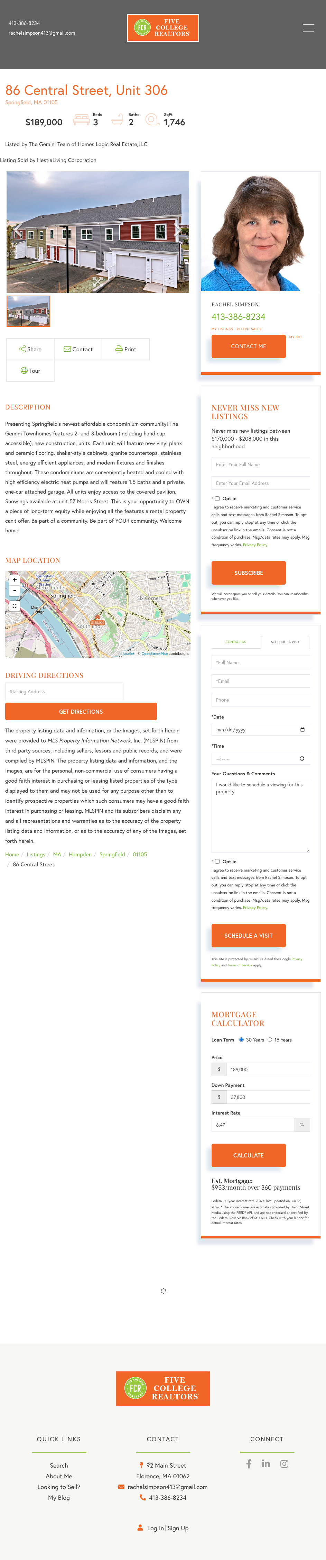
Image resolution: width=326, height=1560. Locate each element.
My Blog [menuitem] (59, 1497)
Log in (155, 1528)
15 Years (280, 1039)
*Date (218, 717)
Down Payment (228, 1085)
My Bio (295, 337)
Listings (36, 835)
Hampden (80, 835)
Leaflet (129, 653)
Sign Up (178, 1528)
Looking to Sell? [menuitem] (58, 1486)
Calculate (248, 1155)
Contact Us (235, 642)
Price (217, 1057)
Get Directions (158, 692)
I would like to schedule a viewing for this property (261, 816)
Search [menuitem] (59, 1465)
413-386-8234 (24, 23)
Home (12, 835)
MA (57, 835)
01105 (140, 835)
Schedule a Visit (285, 642)
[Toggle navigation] (308, 28)
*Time (218, 746)
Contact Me (248, 346)
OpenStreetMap (154, 653)
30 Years (251, 1039)
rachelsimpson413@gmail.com (42, 33)
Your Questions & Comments (243, 773)
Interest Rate (226, 1113)
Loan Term (223, 1040)
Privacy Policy (255, 545)
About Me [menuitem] (59, 1476)
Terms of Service (240, 965)
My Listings (222, 329)
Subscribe (248, 572)
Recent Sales (249, 329)
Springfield (112, 835)
